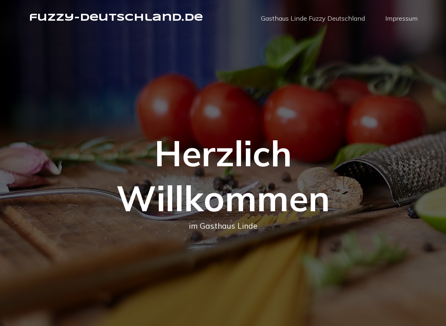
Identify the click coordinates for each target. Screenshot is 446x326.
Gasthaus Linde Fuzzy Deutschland (313, 18)
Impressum (401, 18)
